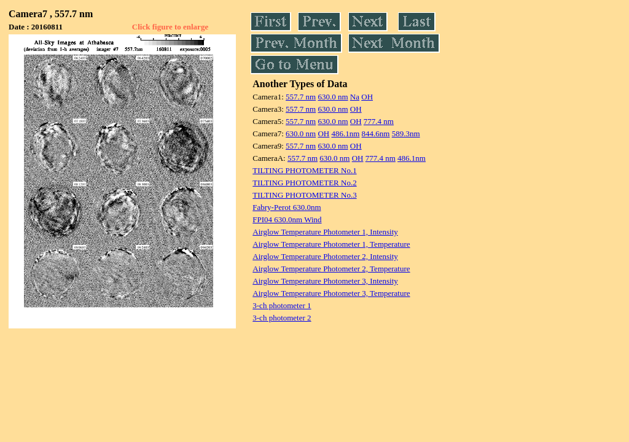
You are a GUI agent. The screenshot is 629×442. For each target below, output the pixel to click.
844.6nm (376, 133)
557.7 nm (301, 96)
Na (354, 96)
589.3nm (406, 133)
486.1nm (345, 133)
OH (367, 96)
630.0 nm (333, 96)
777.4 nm (379, 121)
